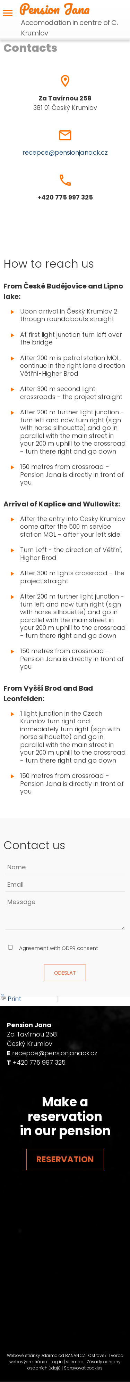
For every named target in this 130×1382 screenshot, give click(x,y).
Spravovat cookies (83, 1368)
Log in (57, 1362)
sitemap (75, 1362)
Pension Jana (54, 8)
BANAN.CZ (75, 1355)
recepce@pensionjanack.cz (65, 152)
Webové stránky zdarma (32, 1355)
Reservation (65, 1159)
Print (11, 998)
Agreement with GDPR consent (58, 948)
